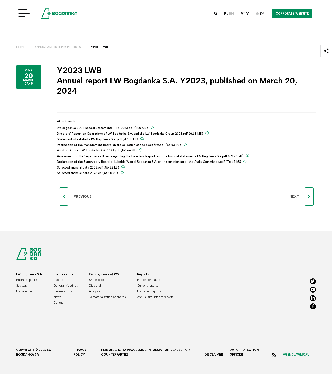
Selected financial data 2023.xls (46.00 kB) (88, 173)
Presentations (63, 291)
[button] (215, 13)
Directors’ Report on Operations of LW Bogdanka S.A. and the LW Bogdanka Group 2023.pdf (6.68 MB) (130, 133)
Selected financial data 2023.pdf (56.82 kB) (88, 167)
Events (58, 280)
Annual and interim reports (58, 47)
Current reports (147, 285)
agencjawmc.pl (296, 354)
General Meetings (66, 285)
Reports (143, 274)
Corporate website (292, 13)
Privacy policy (80, 352)
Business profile (26, 280)
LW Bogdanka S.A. (29, 274)
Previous (83, 196)
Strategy (21, 285)
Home (20, 47)
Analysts (94, 291)
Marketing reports (149, 291)
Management (25, 291)
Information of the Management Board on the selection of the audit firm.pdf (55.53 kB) (119, 145)
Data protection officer (244, 352)
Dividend (95, 285)
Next (294, 196)
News (57, 297)
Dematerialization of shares (107, 297)
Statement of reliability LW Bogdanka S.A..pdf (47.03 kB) (98, 139)
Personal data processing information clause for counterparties (145, 352)
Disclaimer (214, 354)
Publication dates (148, 280)
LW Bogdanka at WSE (105, 274)
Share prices (97, 280)
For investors (63, 274)
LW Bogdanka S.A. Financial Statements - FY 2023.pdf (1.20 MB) (103, 128)
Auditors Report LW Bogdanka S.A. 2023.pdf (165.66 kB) (97, 150)
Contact (59, 302)
